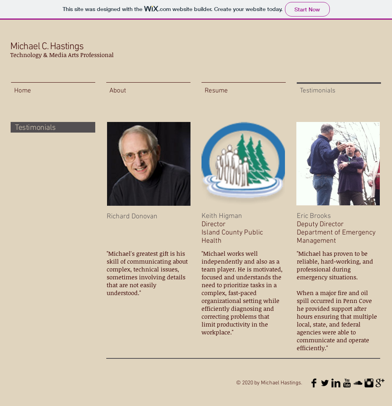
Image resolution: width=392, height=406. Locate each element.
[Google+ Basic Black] (380, 383)
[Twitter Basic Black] (324, 383)
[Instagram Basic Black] (369, 383)
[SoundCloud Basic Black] (357, 383)
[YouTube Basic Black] (346, 383)
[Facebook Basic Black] (313, 383)
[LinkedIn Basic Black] (335, 383)
